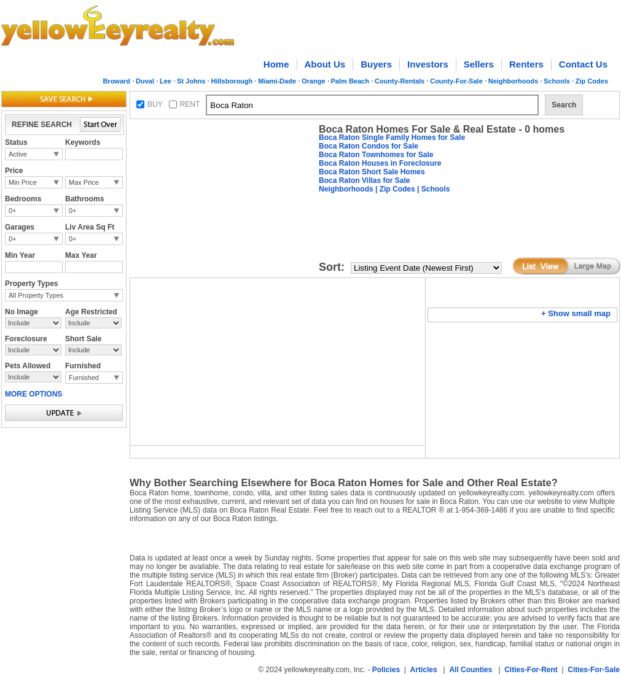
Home (276, 64)
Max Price (84, 182)
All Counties (470, 669)
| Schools (432, 189)
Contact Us (583, 64)
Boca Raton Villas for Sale (364, 180)
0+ (13, 210)
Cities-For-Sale (594, 669)
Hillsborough (231, 81)
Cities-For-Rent (531, 669)
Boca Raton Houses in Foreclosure (380, 163)
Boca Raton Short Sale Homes (372, 172)
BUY (155, 104)
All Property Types (36, 295)
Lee (165, 81)
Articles (423, 669)
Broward (116, 81)
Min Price (23, 182)
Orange (314, 81)
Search (564, 105)
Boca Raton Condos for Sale (368, 146)
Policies (386, 669)
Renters (526, 64)
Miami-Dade (277, 81)
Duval (145, 81)
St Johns (191, 81)
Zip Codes (592, 81)
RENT (190, 104)
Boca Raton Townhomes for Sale (376, 154)
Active (18, 154)
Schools (557, 81)
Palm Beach (350, 81)
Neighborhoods (513, 81)
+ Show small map (576, 313)
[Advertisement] (181, 161)
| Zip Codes (394, 189)
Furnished (84, 377)
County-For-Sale (456, 81)
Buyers (376, 64)
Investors (427, 64)
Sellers (479, 64)
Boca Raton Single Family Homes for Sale (392, 137)
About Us (325, 64)
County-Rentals (399, 81)
